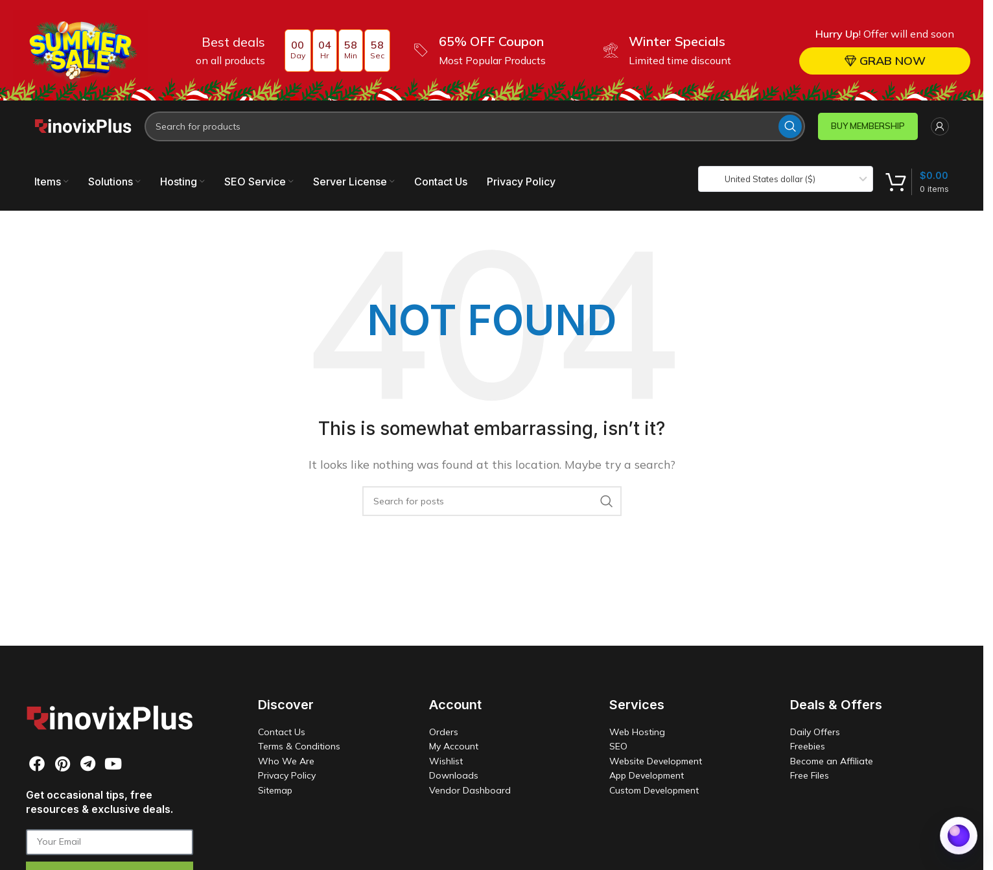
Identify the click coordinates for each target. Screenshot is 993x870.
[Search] (475, 126)
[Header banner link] (491, 50)
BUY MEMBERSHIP (868, 126)
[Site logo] (83, 125)
